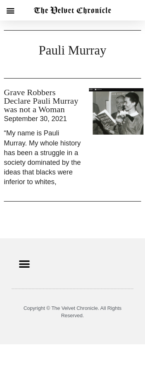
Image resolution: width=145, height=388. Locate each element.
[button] (10, 10)
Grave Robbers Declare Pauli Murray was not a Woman (41, 100)
